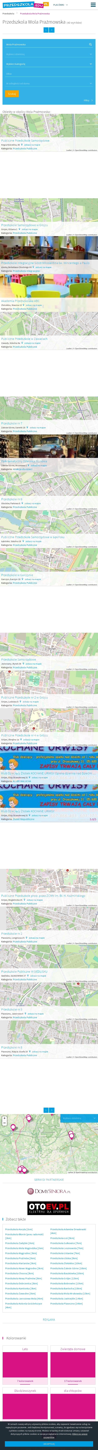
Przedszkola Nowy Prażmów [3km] (23, 1262)
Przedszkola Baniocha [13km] (66, 1272)
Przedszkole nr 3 (11, 1009)
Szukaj (12, 94)
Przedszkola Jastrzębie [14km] (66, 1282)
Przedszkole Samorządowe (18, 659)
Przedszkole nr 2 (11, 933)
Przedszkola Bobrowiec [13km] (66, 1267)
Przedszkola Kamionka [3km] (20, 1272)
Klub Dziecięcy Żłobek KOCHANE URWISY (27, 811)
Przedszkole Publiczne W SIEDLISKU (24, 971)
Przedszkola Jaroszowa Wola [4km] (24, 1282)
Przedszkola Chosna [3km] (19, 1257)
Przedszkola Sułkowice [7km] (66, 1227)
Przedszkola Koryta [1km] (19, 1213)
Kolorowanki (16, 1322)
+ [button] (4, 1118)
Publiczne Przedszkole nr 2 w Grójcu (24, 697)
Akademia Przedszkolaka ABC (20, 301)
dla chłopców (73, 1375)
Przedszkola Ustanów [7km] (65, 1237)
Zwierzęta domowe (72, 1333)
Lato (25, 1333)
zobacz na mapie (32, 144)
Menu (93, 4)
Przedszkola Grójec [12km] (64, 1262)
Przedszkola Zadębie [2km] (19, 1227)
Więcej (49, 1419)
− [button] (4, 1123)
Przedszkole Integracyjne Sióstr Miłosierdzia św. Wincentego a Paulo (45, 263)
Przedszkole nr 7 (11, 423)
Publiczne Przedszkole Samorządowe (25, 140)
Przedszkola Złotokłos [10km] (66, 1247)
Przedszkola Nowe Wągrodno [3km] (24, 1252)
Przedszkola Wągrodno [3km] (21, 1237)
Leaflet (69, 150)
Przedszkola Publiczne (25, 148)
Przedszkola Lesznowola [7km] (66, 1232)
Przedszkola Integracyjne (26, 270)
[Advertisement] (49, 174)
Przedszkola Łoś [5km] (62, 1222)
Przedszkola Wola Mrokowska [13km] (70, 1277)
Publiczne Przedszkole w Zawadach (24, 339)
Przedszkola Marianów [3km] (20, 1247)
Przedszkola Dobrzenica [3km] (21, 1267)
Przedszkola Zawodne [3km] (20, 1277)
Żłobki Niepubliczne (23, 819)
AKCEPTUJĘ (48, 1443)
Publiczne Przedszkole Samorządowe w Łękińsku (32, 537)
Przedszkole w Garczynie (17, 575)
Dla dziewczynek (25, 1375)
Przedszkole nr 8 (11, 1047)
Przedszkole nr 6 (11, 499)
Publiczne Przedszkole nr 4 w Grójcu (24, 735)
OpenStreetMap (81, 150)
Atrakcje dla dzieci (22, 469)
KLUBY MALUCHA (22, 781)
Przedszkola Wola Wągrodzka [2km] (24, 1232)
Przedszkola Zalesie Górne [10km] (68, 1252)
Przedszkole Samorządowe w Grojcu (24, 225)
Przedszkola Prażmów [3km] (20, 1242)
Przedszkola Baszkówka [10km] (67, 1257)
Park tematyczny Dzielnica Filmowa (24, 461)
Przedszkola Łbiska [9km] (64, 1242)
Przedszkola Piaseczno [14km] (66, 1287)
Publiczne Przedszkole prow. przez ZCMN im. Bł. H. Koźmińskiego (43, 896)
